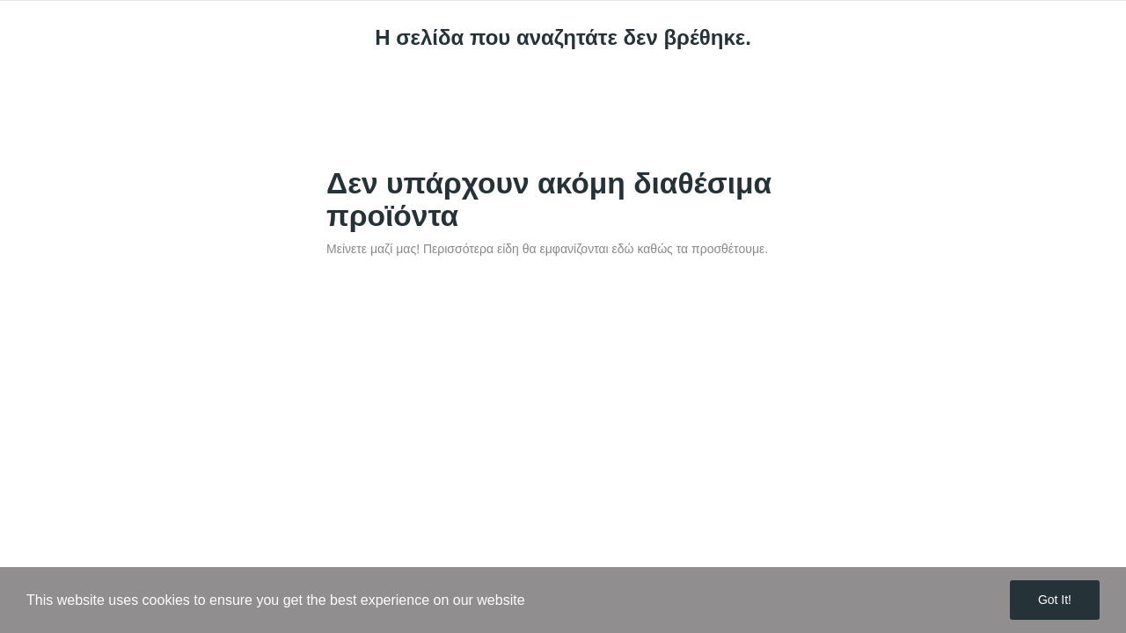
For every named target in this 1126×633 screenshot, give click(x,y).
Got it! (1054, 600)
